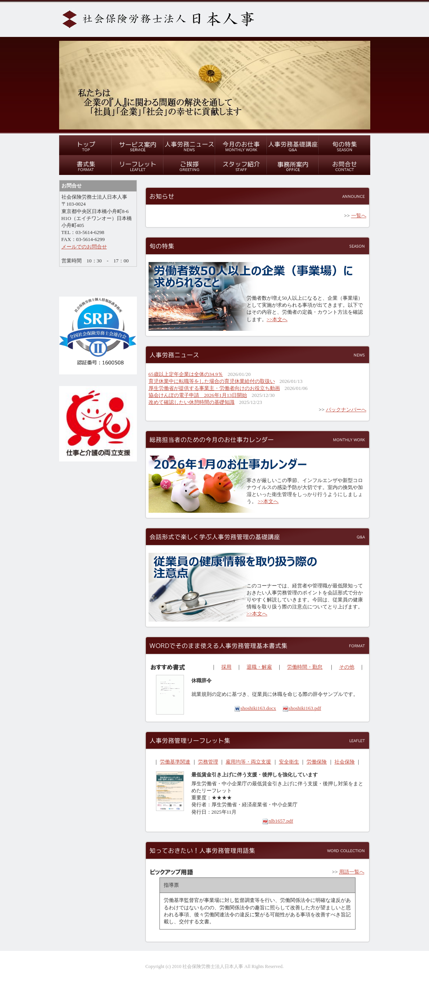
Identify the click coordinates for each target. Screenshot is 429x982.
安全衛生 (289, 762)
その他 (346, 667)
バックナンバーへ (346, 409)
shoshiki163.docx (255, 708)
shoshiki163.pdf (301, 708)
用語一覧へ (351, 872)
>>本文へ (277, 319)
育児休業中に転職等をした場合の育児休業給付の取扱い (212, 381)
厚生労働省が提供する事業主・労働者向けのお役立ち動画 (214, 388)
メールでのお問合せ (84, 247)
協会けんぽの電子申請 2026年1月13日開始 (198, 395)
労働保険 (316, 762)
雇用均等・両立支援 (248, 762)
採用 (226, 667)
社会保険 (344, 762)
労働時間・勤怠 (304, 667)
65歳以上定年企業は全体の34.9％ (186, 374)
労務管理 (208, 762)
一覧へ (358, 215)
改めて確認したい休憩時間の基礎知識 (192, 402)
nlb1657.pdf (277, 821)
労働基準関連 (175, 762)
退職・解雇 (259, 667)
